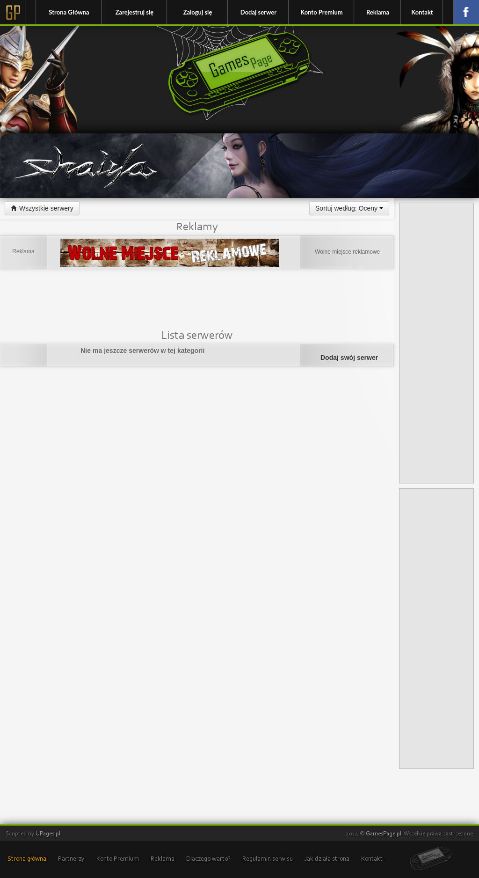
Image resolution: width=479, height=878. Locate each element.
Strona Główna (69, 12)
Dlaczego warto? (208, 859)
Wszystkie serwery (42, 208)
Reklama (377, 12)
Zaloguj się (197, 12)
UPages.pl (48, 834)
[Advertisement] (197, 301)
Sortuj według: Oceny (349, 208)
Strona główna (26, 859)
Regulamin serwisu (267, 859)
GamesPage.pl (383, 834)
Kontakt (422, 12)
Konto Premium (321, 12)
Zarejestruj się (134, 12)
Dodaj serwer (258, 12)
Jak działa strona (327, 859)
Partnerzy (71, 859)
